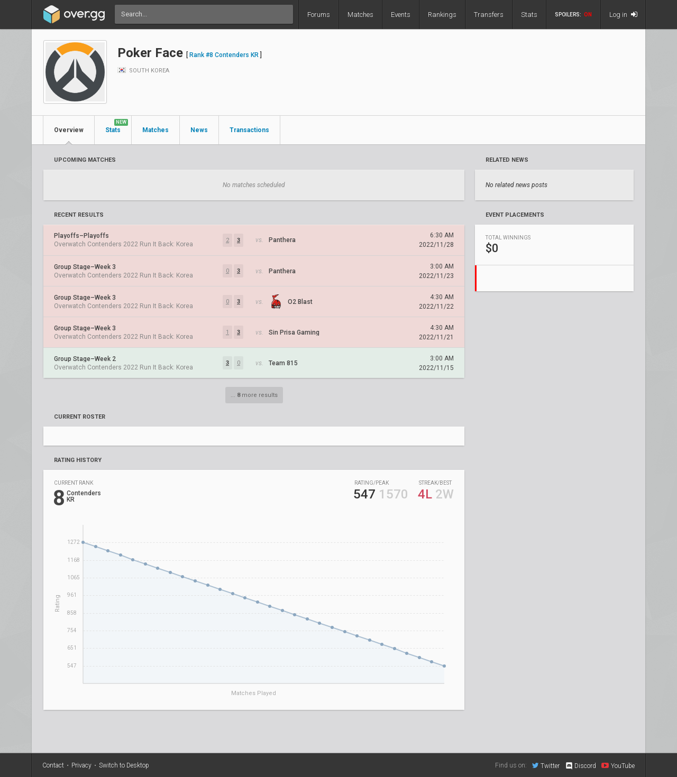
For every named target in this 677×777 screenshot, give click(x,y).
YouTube (618, 765)
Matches (360, 14)
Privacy (81, 765)
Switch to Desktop (124, 765)
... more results (254, 395)
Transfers (489, 14)
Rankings (442, 14)
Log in (623, 14)
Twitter (546, 765)
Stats (529, 14)
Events (400, 14)
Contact (53, 765)
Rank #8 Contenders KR (224, 55)
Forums (318, 14)
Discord (580, 766)
